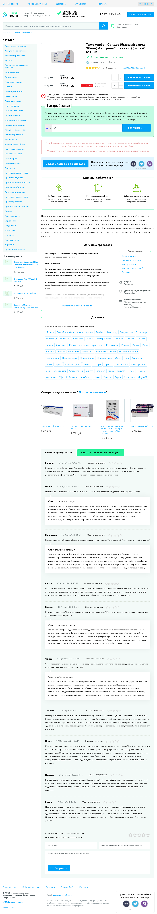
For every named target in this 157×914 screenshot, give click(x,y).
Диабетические (12, 115)
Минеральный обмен (15, 144)
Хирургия (9, 244)
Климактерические (14, 134)
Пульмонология (12, 216)
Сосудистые (10, 225)
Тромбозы (10, 230)
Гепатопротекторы (14, 91)
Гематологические (13, 82)
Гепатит (8, 86)
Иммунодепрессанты (15, 125)
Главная (6, 33)
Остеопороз (11, 158)
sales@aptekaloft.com (62, 895)
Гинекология (11, 96)
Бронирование (10, 4)
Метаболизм (11, 139)
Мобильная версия (14, 902)
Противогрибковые (14, 187)
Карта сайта (8, 908)
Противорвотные (13, 201)
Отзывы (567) (81, 4)
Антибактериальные (15, 55)
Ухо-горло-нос (12, 240)
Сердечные (10, 220)
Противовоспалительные (17, 182)
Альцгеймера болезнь (16, 50)
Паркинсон (10, 168)
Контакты (102, 4)
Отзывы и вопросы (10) (133, 68)
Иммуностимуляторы (15, 129)
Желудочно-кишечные (15, 120)
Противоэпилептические (17, 206)
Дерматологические (15, 110)
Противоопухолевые (23, 33)
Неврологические (13, 153)
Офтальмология (12, 163)
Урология (9, 235)
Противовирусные (14, 177)
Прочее (8, 211)
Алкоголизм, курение (15, 46)
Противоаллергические (16, 173)
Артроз (8, 60)
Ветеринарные (12, 72)
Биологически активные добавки (16, 66)
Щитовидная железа (15, 249)
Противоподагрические (16, 197)
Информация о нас (37, 4)
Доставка (61, 4)
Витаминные (11, 77)
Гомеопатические (13, 101)
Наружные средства (14, 149)
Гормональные (12, 106)
